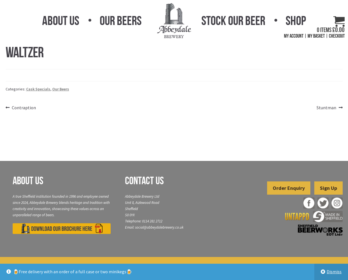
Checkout (337, 36)
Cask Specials (38, 89)
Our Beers (121, 20)
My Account (293, 36)
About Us (60, 20)
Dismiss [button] (334, 271)
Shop (296, 20)
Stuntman (326, 107)
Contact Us (144, 180)
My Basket (316, 36)
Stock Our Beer (233, 20)
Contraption (24, 107)
